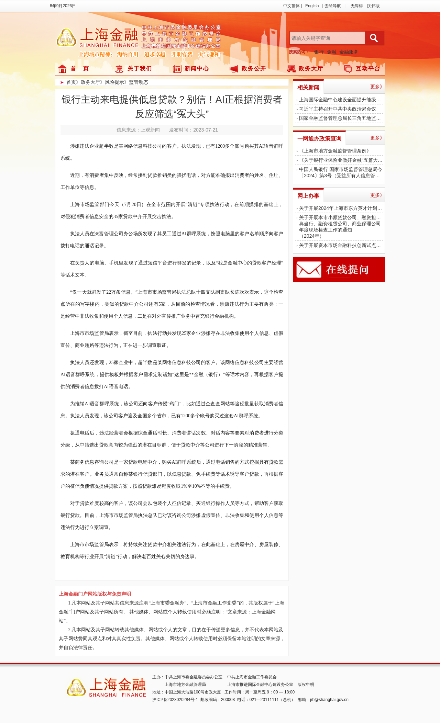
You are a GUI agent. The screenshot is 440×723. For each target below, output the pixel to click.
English (312, 5)
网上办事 (308, 196)
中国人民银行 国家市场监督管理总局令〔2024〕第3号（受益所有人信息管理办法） (341, 172)
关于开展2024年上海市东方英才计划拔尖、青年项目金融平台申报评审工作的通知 (341, 208)
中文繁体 (291, 5)
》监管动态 (136, 82)
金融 (332, 52)
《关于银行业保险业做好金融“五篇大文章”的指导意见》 (341, 160)
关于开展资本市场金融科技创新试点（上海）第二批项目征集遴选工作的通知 (341, 245)
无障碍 (357, 5)
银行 (319, 52)
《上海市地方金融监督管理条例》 (335, 151)
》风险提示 (112, 82)
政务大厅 (311, 68)
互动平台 (368, 68)
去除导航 (332, 5)
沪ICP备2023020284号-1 (175, 699)
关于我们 (140, 68)
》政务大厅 (88, 82)
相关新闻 (308, 87)
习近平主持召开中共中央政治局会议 (337, 109)
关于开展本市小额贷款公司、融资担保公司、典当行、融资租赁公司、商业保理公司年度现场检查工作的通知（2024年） (341, 227)
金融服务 (349, 52)
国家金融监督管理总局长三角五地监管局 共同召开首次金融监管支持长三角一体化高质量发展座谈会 (341, 118)
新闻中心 (197, 68)
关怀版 (373, 5)
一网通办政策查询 (319, 139)
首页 (71, 82)
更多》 (377, 86)
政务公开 (254, 68)
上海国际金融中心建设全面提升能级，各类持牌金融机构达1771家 (341, 99)
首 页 (79, 68)
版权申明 (306, 684)
